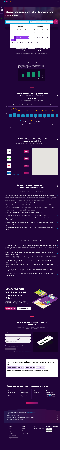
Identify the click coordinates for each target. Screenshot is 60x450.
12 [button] (17, 37)
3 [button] (12, 34)
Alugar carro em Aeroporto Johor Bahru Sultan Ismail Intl (14, 374)
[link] (26, 151)
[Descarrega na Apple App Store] (49, 431)
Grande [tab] (23, 104)
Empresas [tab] (18, 59)
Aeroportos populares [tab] (12, 367)
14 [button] (22, 37)
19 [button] (17, 40)
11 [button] (42, 34)
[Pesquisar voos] (1, 5)
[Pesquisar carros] (1, 10)
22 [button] (25, 40)
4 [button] (42, 32)
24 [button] (12, 42)
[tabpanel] (31, 73)
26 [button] (17, 42)
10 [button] (12, 37)
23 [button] (28, 40)
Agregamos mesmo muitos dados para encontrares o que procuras (32, 417)
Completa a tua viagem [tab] (30, 367)
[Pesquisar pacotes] (1, 12)
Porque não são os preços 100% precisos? (32, 419)
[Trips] (1, 15)
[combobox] (10, 18)
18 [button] (42, 37)
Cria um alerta (48, 395)
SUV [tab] (27, 104)
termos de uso (20, 351)
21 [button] (22, 40)
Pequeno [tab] (14, 104)
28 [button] (22, 42)
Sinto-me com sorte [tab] (40, 367)
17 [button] (12, 40)
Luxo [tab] (43, 104)
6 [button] (20, 34)
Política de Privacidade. (27, 351)
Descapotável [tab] (48, 104)
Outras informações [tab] (45, 59)
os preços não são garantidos (31, 412)
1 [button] (25, 32)
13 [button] (20, 37)
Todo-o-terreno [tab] (37, 104)
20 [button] (20, 40)
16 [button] (28, 37)
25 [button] (14, 42)
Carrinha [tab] (31, 104)
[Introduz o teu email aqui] (19, 341)
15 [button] (25, 37)
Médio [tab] (19, 104)
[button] (2, 1)
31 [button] (12, 45)
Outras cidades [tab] (21, 367)
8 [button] (25, 34)
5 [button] (17, 34)
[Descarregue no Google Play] (49, 429)
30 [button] (28, 42)
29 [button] (25, 42)
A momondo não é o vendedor (32, 415)
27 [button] (20, 42)
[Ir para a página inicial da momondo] (7, 1)
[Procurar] (1, 7)
